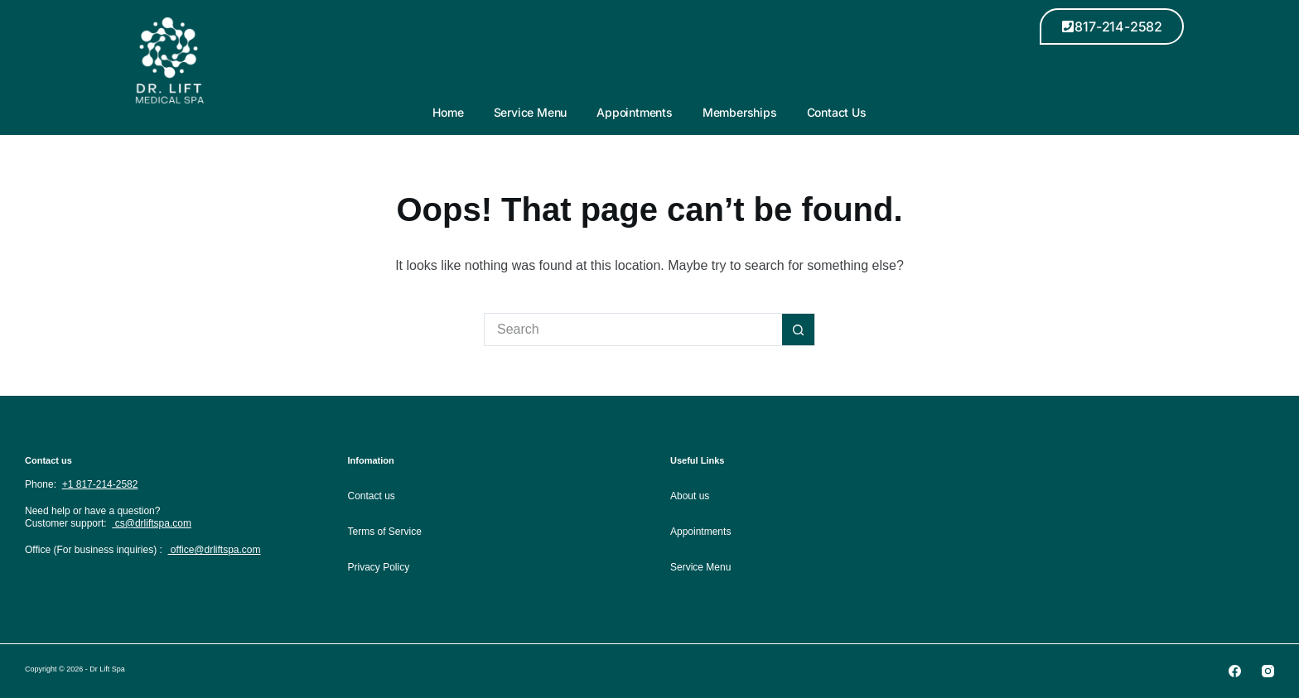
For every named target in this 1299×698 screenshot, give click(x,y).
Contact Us (837, 112)
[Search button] (798, 329)
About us (689, 496)
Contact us (371, 496)
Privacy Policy (379, 567)
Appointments (634, 112)
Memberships (740, 112)
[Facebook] (1235, 671)
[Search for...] (633, 329)
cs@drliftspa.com (151, 523)
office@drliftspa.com (214, 550)
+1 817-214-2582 (100, 484)
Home (447, 112)
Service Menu (530, 112)
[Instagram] (1268, 671)
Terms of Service (385, 531)
